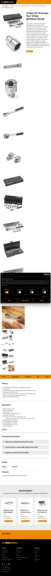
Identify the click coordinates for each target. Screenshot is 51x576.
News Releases (37, 555)
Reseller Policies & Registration (7, 559)
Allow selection (25, 300)
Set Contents (28, 377)
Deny (9, 300)
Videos (36, 557)
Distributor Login (4, 557)
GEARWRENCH (5, 6)
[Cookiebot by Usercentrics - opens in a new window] (44, 274)
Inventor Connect (19, 552)
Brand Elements (37, 559)
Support (4, 548)
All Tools (12, 6)
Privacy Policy (18, 555)
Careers (17, 553)
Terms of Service (19, 559)
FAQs (38, 377)
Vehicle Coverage (4, 550)
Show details (44, 296)
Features (4, 377)
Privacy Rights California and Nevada (22, 557)
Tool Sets (18, 6)
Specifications (15, 377)
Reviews (47, 377)
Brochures (36, 552)
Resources (15, 467)
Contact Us (3, 553)
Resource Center (37, 550)
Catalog (36, 553)
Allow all (42, 300)
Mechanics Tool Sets (25, 6)
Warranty (3, 555)
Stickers (36, 561)
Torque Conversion (5, 552)
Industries (18, 550)
